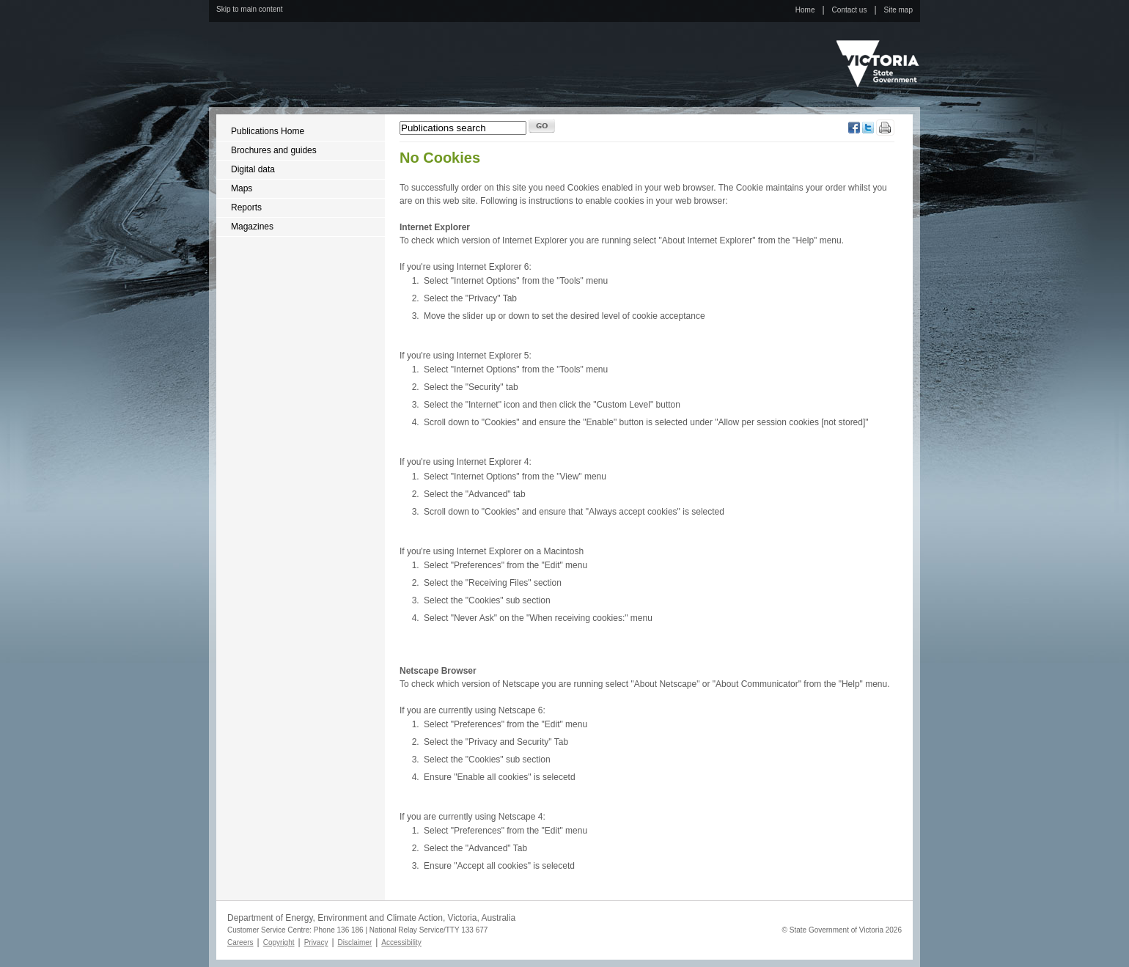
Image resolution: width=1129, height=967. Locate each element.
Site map (898, 10)
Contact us (849, 10)
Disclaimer (355, 942)
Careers (240, 942)
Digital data (253, 169)
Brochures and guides (274, 150)
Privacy (316, 942)
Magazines (252, 226)
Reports (246, 207)
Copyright (279, 942)
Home (805, 10)
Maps (241, 188)
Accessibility (401, 942)
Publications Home (267, 131)
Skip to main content (249, 9)
